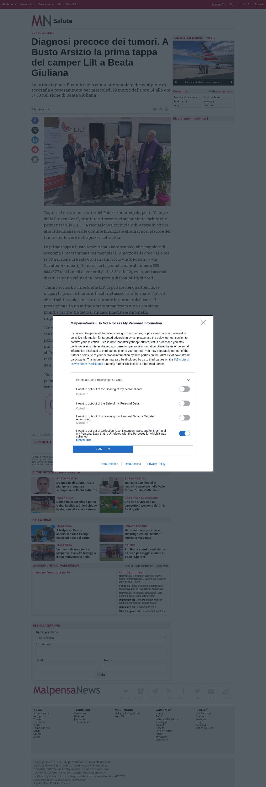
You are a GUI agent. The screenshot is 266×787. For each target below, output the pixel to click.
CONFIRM (103, 449)
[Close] (205, 324)
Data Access (133, 464)
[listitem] (133, 380)
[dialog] (133, 393)
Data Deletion (109, 464)
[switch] (184, 389)
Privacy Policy (156, 464)
